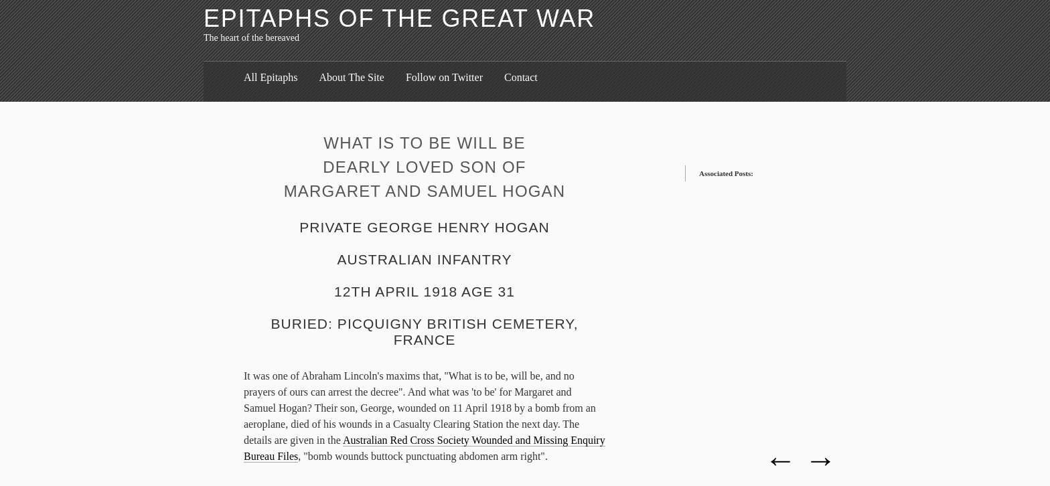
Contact (521, 77)
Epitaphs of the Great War (399, 18)
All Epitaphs (270, 77)
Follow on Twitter (444, 77)
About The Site (351, 77)
